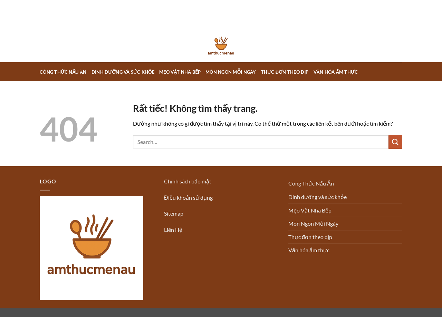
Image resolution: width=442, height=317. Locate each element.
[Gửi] (395, 141)
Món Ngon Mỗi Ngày (230, 72)
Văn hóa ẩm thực (336, 72)
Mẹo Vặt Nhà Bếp (180, 72)
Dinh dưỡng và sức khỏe (123, 72)
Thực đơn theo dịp (285, 72)
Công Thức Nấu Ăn (63, 72)
